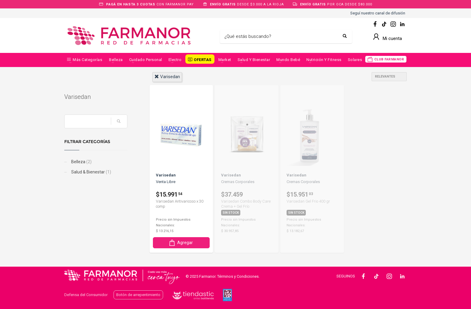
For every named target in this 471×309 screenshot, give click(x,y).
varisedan (167, 76)
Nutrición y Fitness (324, 59)
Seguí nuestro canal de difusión (377, 13)
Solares (355, 59)
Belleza (116, 59)
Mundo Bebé (288, 59)
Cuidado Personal (145, 59)
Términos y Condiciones (238, 276)
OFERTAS (202, 59)
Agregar (180, 242)
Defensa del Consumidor (86, 294)
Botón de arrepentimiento (138, 294)
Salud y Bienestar (254, 59)
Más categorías (87, 59)
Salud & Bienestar (90, 172)
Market (224, 59)
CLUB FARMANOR (389, 59)
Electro (175, 59)
